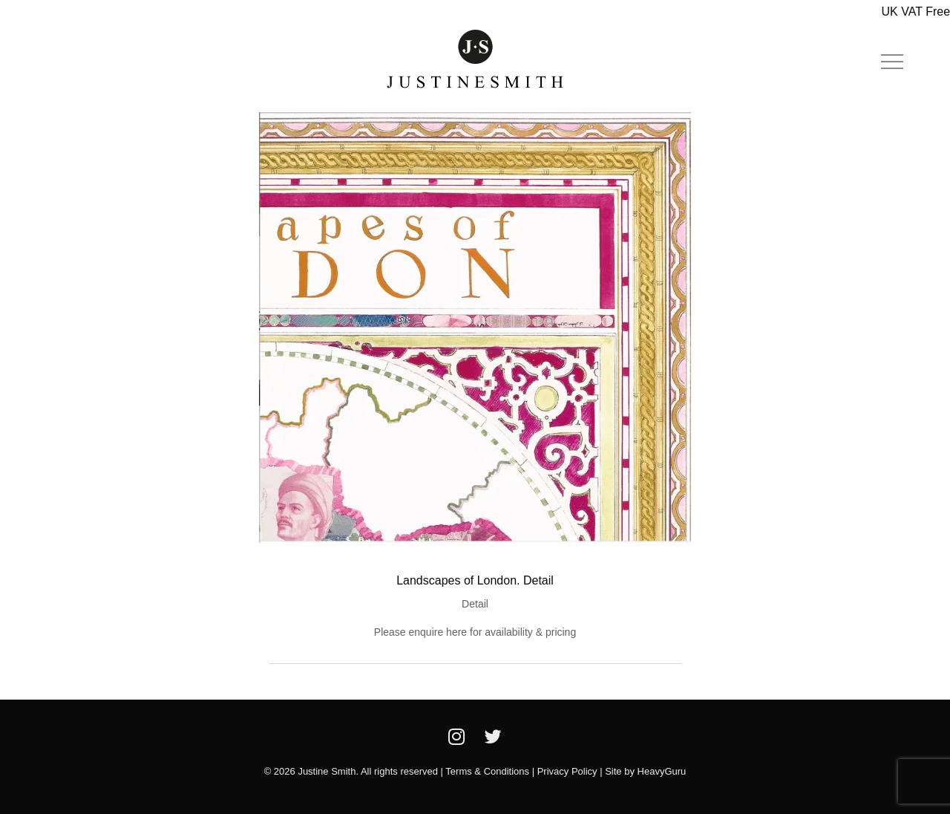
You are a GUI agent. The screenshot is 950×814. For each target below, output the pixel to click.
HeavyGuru (662, 771)
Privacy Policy (567, 771)
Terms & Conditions (487, 771)
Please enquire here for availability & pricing (475, 632)
